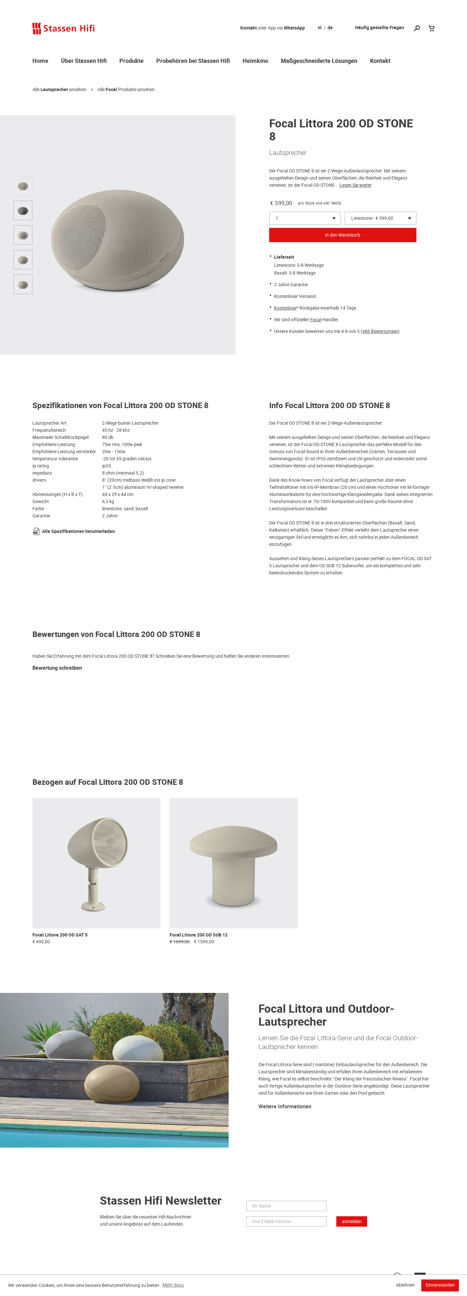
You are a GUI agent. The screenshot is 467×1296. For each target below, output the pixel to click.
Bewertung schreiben (57, 668)
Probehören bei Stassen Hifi (193, 61)
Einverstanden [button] (440, 1285)
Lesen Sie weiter (356, 185)
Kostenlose (285, 308)
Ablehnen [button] (405, 1285)
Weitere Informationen (284, 1106)
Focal (111, 89)
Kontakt (248, 28)
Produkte (131, 61)
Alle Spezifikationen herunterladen (78, 531)
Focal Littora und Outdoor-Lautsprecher (326, 1015)
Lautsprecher (54, 89)
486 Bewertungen (380, 331)
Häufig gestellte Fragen (379, 27)
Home (40, 61)
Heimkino (255, 61)
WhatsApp (294, 28)
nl (320, 28)
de (330, 28)
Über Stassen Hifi (84, 61)
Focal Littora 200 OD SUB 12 (199, 935)
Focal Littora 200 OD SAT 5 (60, 935)
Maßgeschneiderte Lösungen (319, 61)
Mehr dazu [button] (173, 1285)
